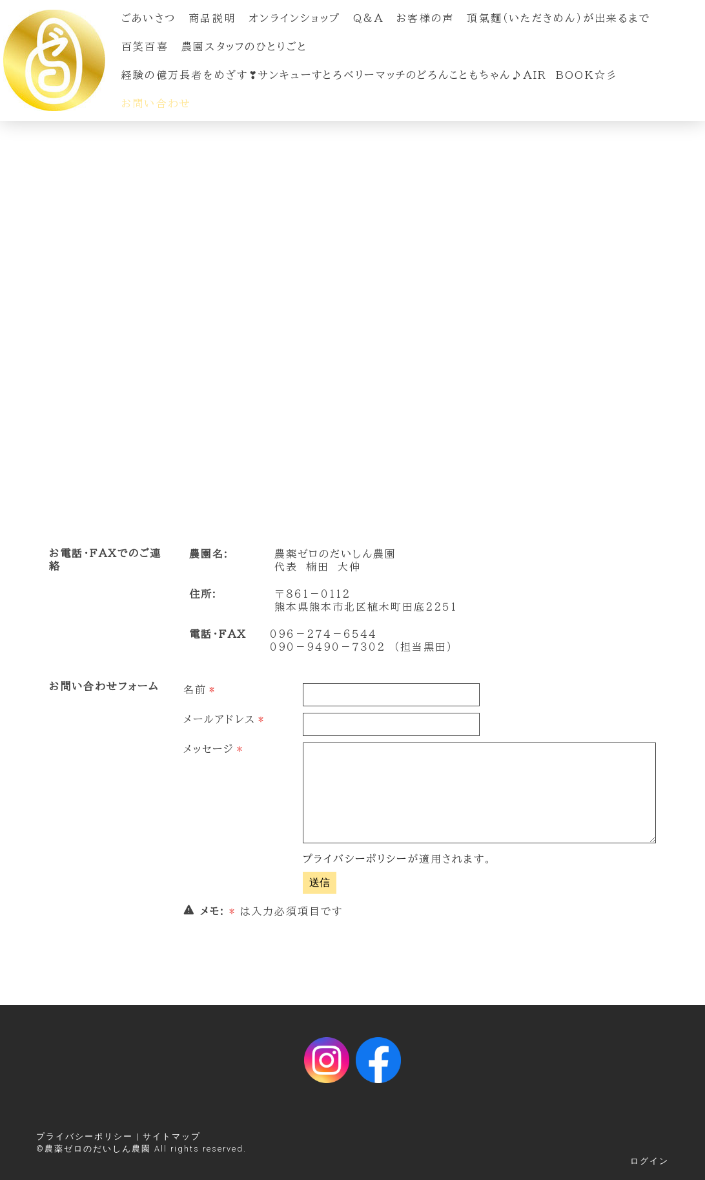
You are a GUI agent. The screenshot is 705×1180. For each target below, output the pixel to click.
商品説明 (212, 18)
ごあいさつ (148, 18)
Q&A (368, 18)
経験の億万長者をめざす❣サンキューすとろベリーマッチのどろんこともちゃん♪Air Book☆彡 (369, 75)
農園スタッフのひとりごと (244, 46)
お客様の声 (425, 18)
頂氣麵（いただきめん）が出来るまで (558, 18)
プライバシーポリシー (355, 859)
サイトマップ (172, 1136)
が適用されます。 (398, 859)
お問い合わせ (156, 103)
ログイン (649, 1161)
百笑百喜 (145, 46)
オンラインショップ (294, 18)
